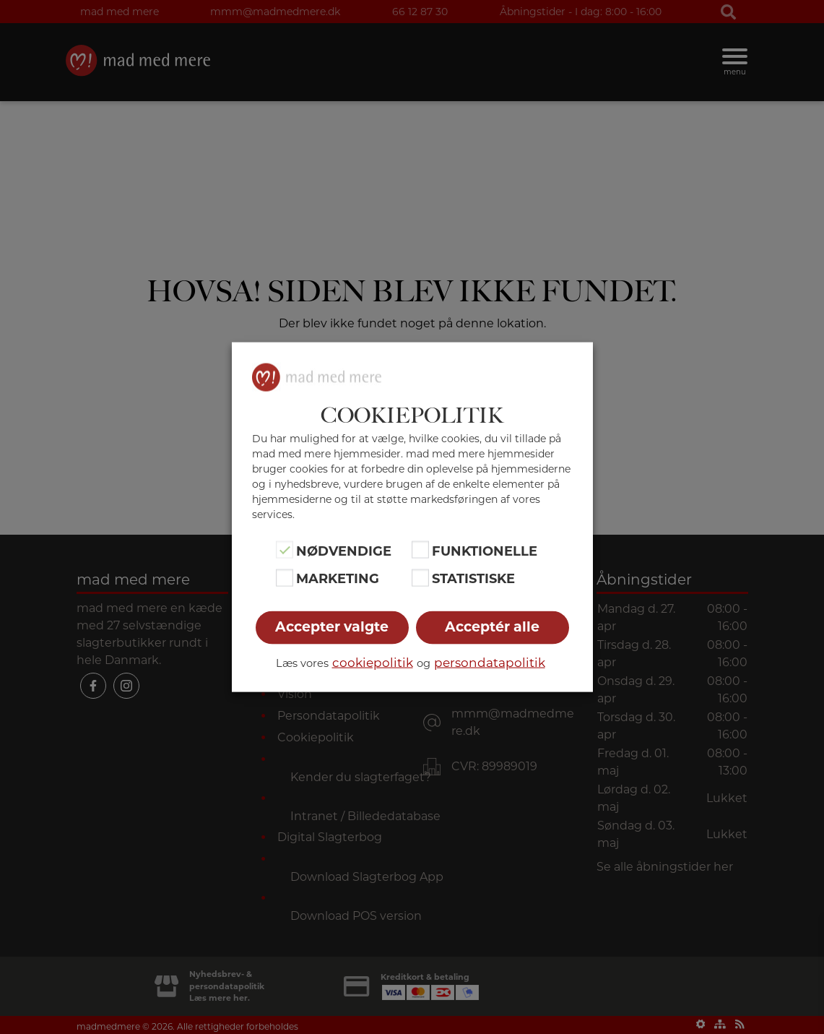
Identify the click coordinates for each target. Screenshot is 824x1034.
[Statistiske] (420, 577)
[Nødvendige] (284, 550)
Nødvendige (343, 551)
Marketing (337, 579)
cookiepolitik (372, 662)
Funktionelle (484, 551)
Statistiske (473, 579)
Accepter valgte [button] (332, 626)
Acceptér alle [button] (492, 626)
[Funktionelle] (420, 550)
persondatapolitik (489, 662)
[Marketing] (284, 577)
